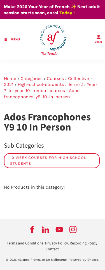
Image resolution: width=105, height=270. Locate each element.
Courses (55, 78)
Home (10, 78)
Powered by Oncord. (84, 260)
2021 (8, 84)
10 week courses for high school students (48, 160)
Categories (31, 78)
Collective (78, 78)
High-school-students (41, 84)
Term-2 (75, 84)
